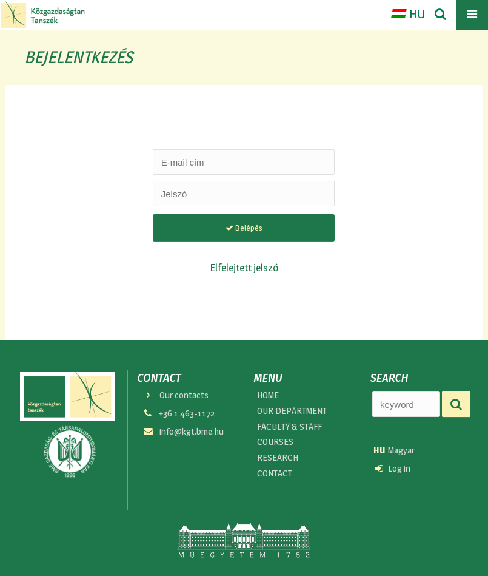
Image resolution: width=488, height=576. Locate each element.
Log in (392, 470)
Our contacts (176, 395)
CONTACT (275, 478)
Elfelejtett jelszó (244, 267)
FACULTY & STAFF (290, 429)
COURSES (275, 445)
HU (408, 14)
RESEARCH (278, 462)
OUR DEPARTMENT (293, 412)
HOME (269, 395)
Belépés (244, 227)
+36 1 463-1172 (178, 415)
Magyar (394, 450)
